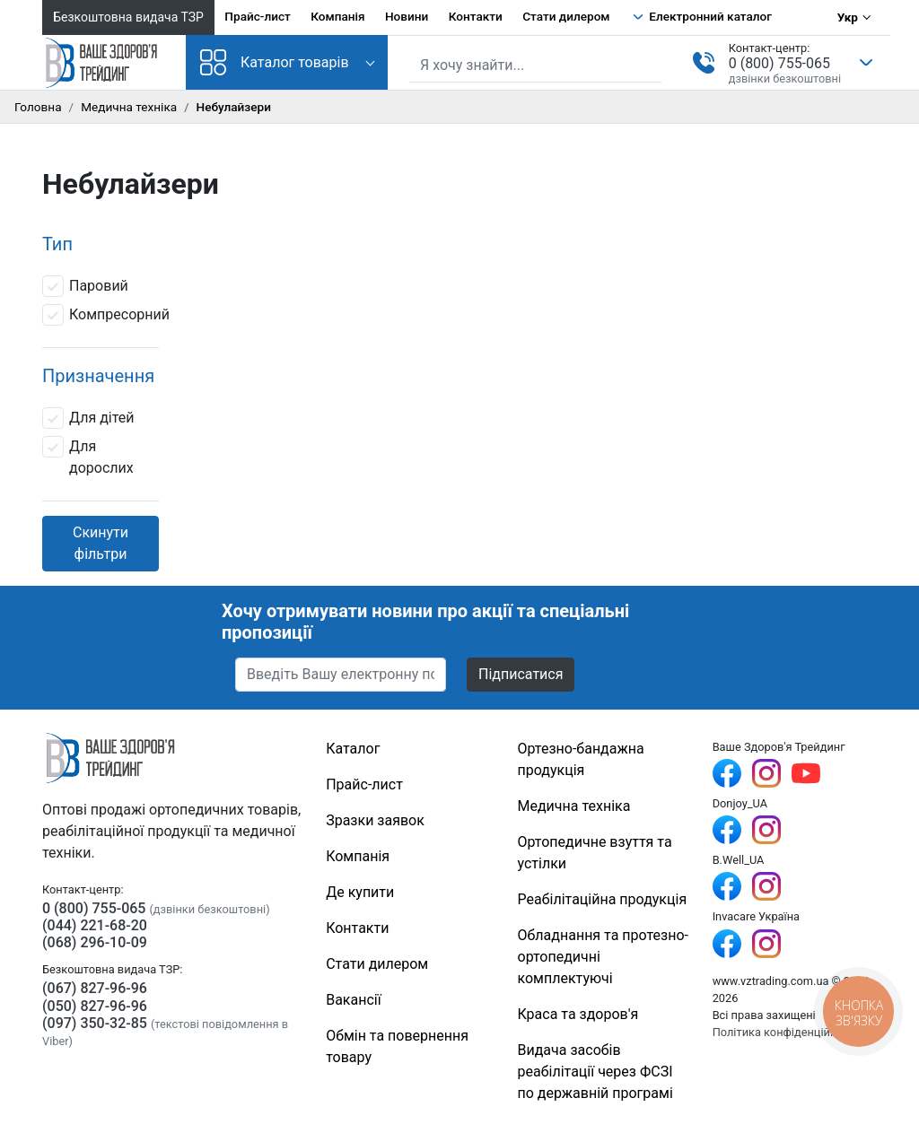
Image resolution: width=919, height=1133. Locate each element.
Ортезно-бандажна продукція (581, 759)
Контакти (476, 16)
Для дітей (88, 418)
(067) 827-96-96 (94, 988)
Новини (406, 16)
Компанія (337, 16)
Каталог (353, 748)
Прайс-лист (257, 16)
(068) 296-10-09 (94, 942)
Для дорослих (88, 456)
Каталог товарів (274, 62)
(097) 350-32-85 (94, 1023)
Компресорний (106, 315)
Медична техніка (129, 107)
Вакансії (353, 999)
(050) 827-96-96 (94, 1006)
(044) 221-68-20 (94, 925)
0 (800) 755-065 (779, 63)
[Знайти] (649, 64)
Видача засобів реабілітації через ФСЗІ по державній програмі (595, 1071)
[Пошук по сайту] (535, 65)
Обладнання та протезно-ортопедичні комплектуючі (603, 957)
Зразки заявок (375, 820)
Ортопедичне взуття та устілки (595, 852)
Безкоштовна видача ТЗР (128, 17)
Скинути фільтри (100, 543)
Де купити (360, 892)
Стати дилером (565, 16)
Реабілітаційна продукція (602, 899)
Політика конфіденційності (785, 1032)
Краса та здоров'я (578, 1014)
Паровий (85, 286)
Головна (38, 107)
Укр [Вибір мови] (847, 17)
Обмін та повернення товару (397, 1046)
